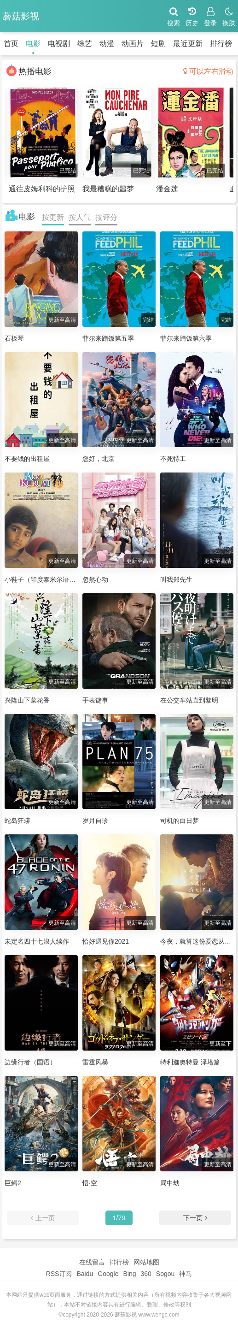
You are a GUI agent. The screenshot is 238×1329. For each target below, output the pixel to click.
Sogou (165, 1273)
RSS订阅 (59, 1273)
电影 (33, 43)
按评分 (106, 217)
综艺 (84, 43)
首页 (11, 43)
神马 (185, 1273)
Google (108, 1273)
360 (145, 1273)
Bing (129, 1273)
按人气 (80, 217)
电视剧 (59, 43)
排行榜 (221, 43)
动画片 (133, 43)
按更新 (53, 217)
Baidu (84, 1273)
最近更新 (188, 43)
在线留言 (92, 1262)
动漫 (106, 43)
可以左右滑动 (208, 71)
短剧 (158, 43)
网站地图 (146, 1262)
